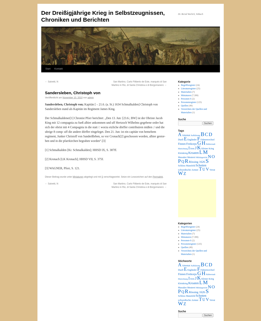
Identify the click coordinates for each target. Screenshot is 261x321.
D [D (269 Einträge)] (210, 134)
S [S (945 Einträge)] (207, 161)
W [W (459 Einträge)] (180, 173)
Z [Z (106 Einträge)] (184, 173)
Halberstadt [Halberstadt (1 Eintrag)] (210, 144)
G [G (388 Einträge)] (199, 143)
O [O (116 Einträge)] (213, 156)
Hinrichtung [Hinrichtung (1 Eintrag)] (183, 149)
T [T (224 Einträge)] (200, 169)
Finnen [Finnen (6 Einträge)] (182, 143)
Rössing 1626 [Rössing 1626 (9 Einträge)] (197, 161)
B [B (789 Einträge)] (202, 134)
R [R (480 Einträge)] (186, 161)
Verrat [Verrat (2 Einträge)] (212, 169)
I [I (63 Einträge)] (189, 148)
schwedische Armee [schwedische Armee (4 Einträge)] (188, 169)
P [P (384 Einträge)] (179, 161)
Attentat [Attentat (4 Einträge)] (186, 135)
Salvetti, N (51, 81)
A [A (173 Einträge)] (179, 134)
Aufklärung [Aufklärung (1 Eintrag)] (195, 135)
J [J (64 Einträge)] (196, 148)
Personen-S (186, 98)
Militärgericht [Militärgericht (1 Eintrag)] (201, 157)
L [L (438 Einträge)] (200, 152)
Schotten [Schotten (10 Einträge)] (201, 165)
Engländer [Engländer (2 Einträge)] (192, 139)
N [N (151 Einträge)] (209, 156)
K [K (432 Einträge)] (199, 147)
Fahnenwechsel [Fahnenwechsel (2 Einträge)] (207, 139)
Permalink (158, 177)
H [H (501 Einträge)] (203, 143)
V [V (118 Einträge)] (207, 169)
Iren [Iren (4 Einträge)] (192, 148)
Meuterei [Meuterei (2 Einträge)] (191, 157)
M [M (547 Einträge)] (205, 152)
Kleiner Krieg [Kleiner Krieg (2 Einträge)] (207, 148)
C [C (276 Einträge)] (206, 134)
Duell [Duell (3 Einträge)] (180, 139)
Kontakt (58, 68)
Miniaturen (78, 177)
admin (90, 97)
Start (48, 68)
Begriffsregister (188, 85)
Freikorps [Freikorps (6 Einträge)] (191, 143)
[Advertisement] (197, 198)
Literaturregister (188, 88)
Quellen (184, 105)
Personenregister (188, 102)
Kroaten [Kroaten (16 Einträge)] (193, 153)
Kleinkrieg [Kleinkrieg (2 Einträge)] (183, 153)
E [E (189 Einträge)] (185, 138)
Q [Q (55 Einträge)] (182, 161)
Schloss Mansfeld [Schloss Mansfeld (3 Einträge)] (186, 165)
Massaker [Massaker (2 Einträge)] (182, 157)
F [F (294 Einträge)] (198, 139)
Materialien (186, 92)
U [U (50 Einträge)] (203, 169)
